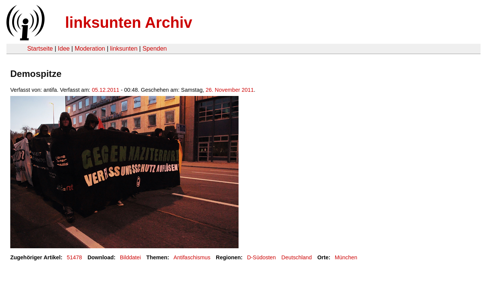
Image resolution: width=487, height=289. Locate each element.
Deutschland (297, 257)
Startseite (40, 48)
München (346, 257)
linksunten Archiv (128, 22)
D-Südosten (261, 257)
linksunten (123, 48)
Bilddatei (130, 257)
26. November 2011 (230, 90)
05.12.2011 (105, 90)
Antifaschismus (191, 257)
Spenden (154, 48)
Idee (64, 48)
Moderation (90, 48)
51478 (74, 257)
